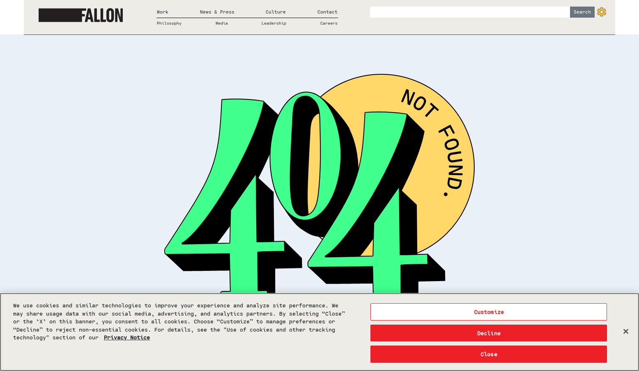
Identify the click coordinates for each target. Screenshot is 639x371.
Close (488, 354)
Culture (276, 11)
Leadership (274, 23)
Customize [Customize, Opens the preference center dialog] (489, 312)
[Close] (626, 332)
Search (582, 11)
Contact (327, 11)
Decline (489, 333)
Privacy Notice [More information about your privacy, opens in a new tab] (127, 337)
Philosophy (169, 23)
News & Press (217, 11)
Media (222, 23)
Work (162, 11)
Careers (329, 23)
